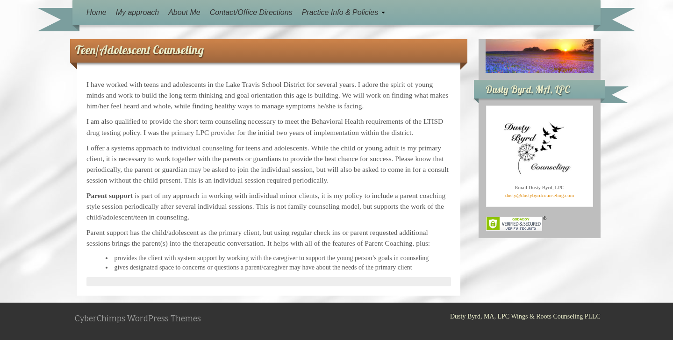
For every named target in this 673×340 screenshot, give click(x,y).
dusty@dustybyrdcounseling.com (539, 195)
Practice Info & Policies (343, 12)
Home (96, 12)
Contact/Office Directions (251, 12)
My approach (137, 12)
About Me (184, 12)
